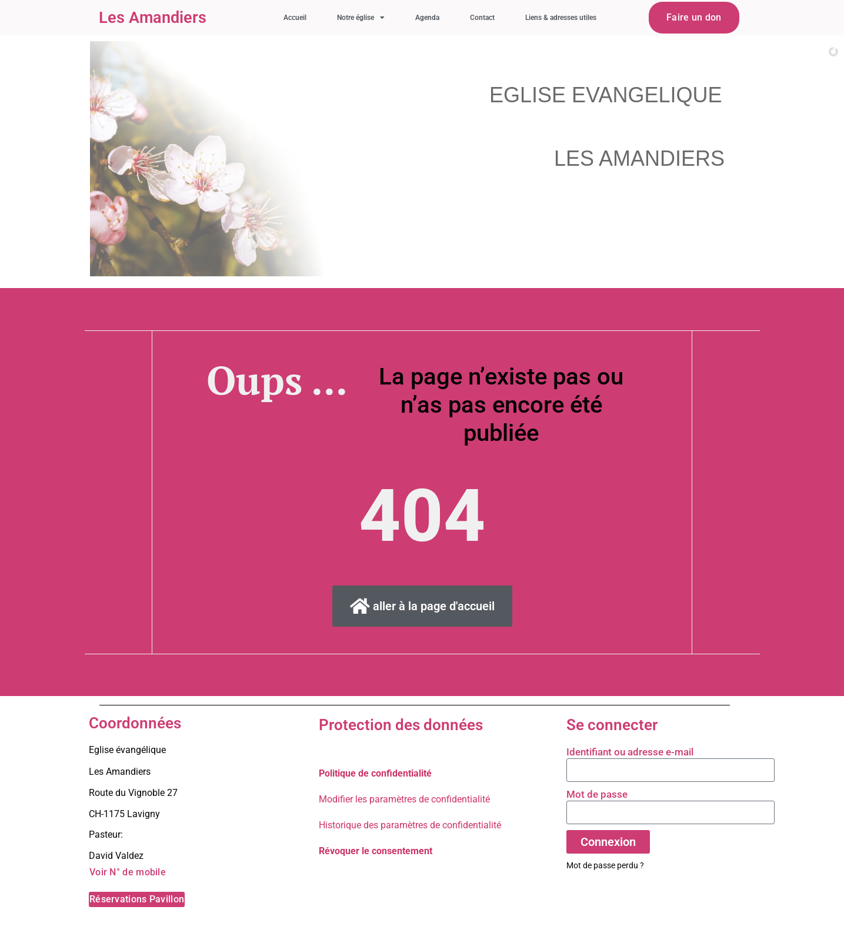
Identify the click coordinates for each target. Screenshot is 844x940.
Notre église (361, 17)
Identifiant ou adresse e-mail (629, 752)
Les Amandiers (152, 17)
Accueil (294, 18)
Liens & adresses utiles (560, 18)
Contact (482, 18)
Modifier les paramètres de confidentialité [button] (404, 799)
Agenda (427, 18)
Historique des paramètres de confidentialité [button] (410, 825)
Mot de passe (597, 794)
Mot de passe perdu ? (605, 865)
